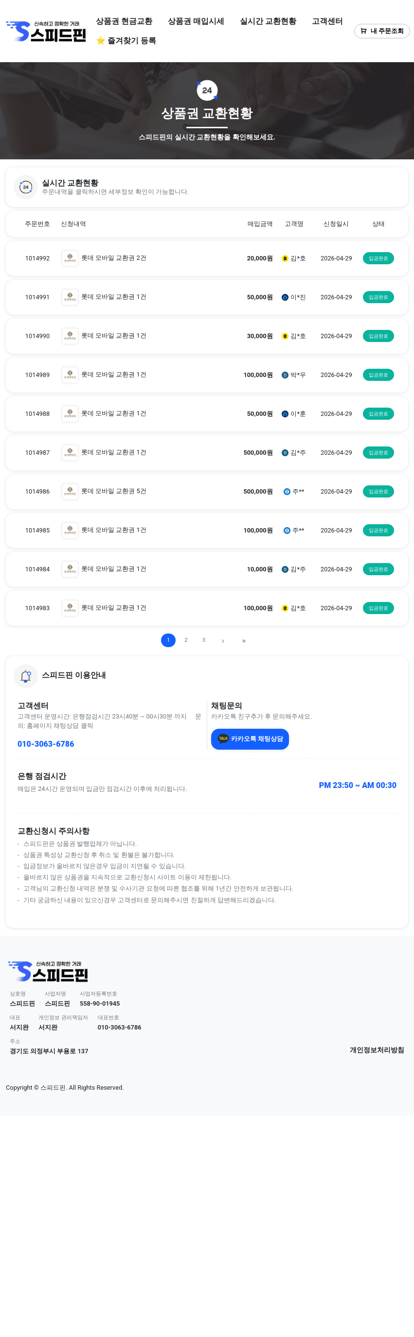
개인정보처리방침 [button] (377, 1050)
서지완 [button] (19, 1027)
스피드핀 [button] (22, 1003)
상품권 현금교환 (124, 21)
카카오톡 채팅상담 (250, 739)
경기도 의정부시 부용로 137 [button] (49, 1051)
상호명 (18, 994)
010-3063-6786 (46, 744)
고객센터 (327, 21)
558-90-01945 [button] (100, 1003)
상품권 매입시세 (196, 21)
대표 (15, 1017)
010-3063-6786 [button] (120, 1027)
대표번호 (108, 1017)
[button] (207, 187)
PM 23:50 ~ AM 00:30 (357, 785)
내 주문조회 (382, 30)
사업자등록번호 (98, 994)
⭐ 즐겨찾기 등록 (126, 40)
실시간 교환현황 (268, 21)
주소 (15, 1041)
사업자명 (55, 994)
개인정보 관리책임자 (63, 1017)
